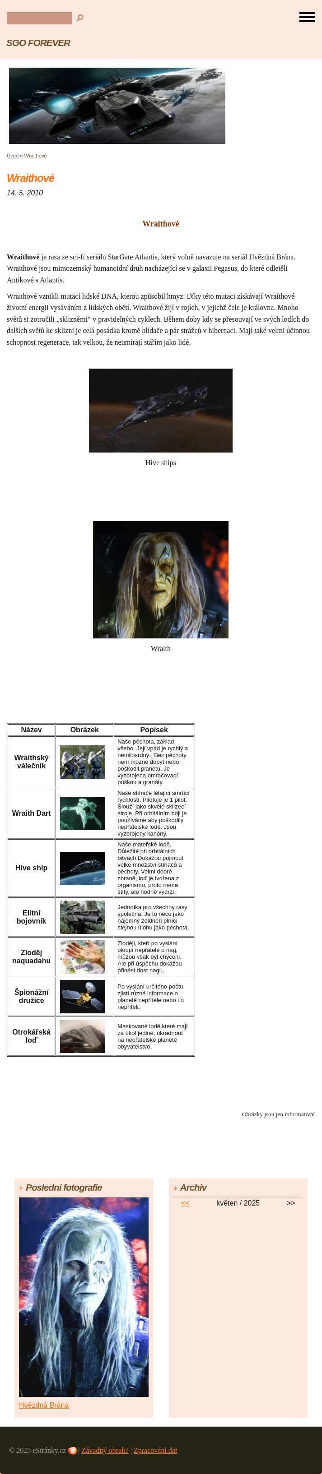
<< (185, 1203)
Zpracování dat (155, 1450)
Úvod (13, 155)
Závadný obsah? (104, 1450)
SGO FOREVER (38, 42)
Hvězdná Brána (44, 1405)
